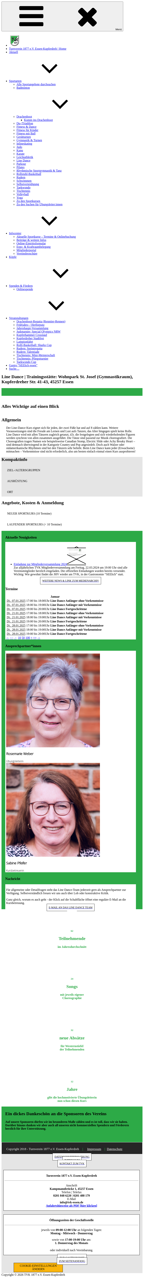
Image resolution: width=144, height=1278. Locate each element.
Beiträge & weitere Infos (31, 240)
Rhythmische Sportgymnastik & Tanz (39, 170)
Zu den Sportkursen (28, 201)
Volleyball (22, 194)
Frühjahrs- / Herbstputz (30, 324)
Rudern (20, 177)
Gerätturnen (23, 136)
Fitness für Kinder (27, 130)
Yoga (19, 197)
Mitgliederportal (26, 250)
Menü (62, 16)
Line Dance (23, 160)
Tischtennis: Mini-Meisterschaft (35, 355)
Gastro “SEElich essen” (23, 365)
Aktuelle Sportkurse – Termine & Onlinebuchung (46, 236)
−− (11, 637)
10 (19, 637)
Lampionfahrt (24, 341)
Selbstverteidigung (27, 184)
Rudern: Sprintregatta (29, 348)
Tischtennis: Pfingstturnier (32, 358)
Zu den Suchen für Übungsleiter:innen (39, 204)
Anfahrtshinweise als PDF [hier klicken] (71, 1205)
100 (28, 637)
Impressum (94, 1149)
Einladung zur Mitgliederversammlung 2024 (40, 564)
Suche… (14, 368)
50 (23, 637)
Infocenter (43, 233)
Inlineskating (24, 143)
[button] (72, 470)
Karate (20, 153)
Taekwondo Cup (26, 362)
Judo (19, 147)
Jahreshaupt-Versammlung (32, 328)
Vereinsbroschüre (26, 253)
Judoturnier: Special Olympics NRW (38, 331)
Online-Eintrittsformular (31, 243)
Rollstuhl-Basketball (28, 174)
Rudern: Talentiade (27, 351)
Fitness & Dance (26, 126)
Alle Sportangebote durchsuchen (36, 84)
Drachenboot (52, 116)
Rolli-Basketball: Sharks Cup (34, 345)
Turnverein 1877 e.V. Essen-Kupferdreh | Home (37, 48)
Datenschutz (114, 1149)
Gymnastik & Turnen (29, 140)
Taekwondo (23, 187)
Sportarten (43, 81)
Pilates (20, 167)
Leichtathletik (24, 157)
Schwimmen (24, 180)
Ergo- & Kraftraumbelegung (33, 246)
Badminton (23, 87)
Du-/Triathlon (24, 123)
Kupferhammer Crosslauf (31, 335)
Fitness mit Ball (25, 133)
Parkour (21, 163)
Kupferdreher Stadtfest (30, 338)
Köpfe (12, 256)
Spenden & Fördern (49, 285)
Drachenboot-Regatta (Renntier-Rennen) (40, 321)
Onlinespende (24, 289)
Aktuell (13, 52)
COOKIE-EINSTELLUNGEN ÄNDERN (38, 1267)
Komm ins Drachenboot (38, 120)
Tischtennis (23, 190)
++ (35, 637)
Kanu (19, 150)
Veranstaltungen (47, 318)
